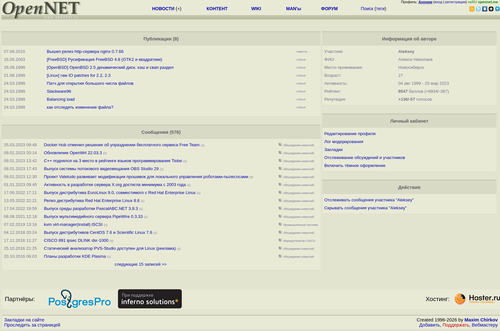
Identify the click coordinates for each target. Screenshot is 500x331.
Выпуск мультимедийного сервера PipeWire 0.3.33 (93, 216)
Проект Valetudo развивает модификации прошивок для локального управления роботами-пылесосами (146, 176)
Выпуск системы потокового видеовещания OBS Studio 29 (101, 168)
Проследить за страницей (32, 324)
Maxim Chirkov (481, 319)
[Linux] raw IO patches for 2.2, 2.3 (79, 75)
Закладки (333, 149)
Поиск (367, 8)
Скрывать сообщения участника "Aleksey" (365, 207)
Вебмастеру (485, 324)
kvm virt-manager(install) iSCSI (73, 224)
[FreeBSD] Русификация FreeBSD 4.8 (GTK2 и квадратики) (104, 59)
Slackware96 (59, 91)
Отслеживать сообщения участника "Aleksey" (369, 200)
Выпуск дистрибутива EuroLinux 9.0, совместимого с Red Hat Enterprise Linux (120, 192)
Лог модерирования (343, 141)
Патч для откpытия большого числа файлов (90, 83)
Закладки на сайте (24, 319)
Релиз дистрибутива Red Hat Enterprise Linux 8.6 (92, 200)
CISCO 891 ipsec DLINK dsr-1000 (76, 240)
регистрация (455, 2)
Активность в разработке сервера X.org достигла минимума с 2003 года (115, 184)
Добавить (429, 324)
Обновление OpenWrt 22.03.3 (73, 152)
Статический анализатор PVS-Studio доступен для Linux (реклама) (110, 248)
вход (438, 2)
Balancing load (61, 99)
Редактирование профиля (350, 133)
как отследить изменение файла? (80, 107)
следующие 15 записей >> (141, 264)
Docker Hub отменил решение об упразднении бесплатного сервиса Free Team (122, 144)
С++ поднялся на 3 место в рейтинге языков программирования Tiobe (113, 160)
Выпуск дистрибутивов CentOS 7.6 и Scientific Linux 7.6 (98, 232)
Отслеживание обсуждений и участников (364, 157)
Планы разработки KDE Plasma (75, 256)
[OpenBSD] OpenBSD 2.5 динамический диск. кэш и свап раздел (110, 67)
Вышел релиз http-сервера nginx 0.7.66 (85, 51)
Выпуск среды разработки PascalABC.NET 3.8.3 (91, 208)
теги (380, 8)
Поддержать (456, 324)
